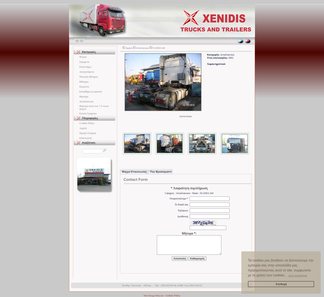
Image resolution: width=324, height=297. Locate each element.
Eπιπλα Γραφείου (88, 113)
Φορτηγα (83, 96)
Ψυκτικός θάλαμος (88, 76)
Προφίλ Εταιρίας (87, 133)
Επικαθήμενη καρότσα (90, 91)
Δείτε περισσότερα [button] (297, 275)
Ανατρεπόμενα (86, 71)
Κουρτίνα (84, 86)
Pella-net (159, 295)
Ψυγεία (82, 57)
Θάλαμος (83, 81)
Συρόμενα (84, 61)
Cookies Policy (86, 123)
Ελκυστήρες (85, 66)
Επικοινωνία (85, 138)
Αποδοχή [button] (281, 284)
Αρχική (83, 128)
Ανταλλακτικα (86, 101)
